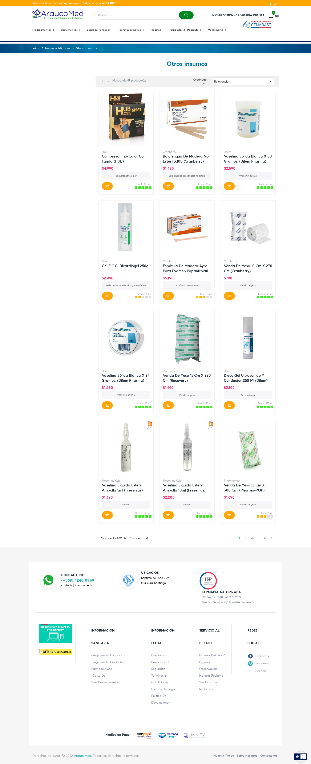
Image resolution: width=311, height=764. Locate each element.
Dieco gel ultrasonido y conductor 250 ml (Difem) (245, 377)
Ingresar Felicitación (213, 655)
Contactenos (268, 755)
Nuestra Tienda (224, 755)
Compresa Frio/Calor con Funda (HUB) (124, 158)
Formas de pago (163, 689)
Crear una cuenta (249, 15)
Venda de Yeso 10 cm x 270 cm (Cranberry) (248, 268)
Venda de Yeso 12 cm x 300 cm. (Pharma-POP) (244, 487)
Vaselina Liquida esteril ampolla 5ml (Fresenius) (122, 487)
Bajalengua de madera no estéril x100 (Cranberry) (186, 158)
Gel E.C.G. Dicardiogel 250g (125, 265)
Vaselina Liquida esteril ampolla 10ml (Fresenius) (184, 487)
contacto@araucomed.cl (77, 585)
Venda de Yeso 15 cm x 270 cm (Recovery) (187, 377)
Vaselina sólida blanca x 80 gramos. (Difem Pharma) (248, 158)
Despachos (159, 655)
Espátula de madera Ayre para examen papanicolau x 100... (185, 268)
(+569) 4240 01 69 (77, 580)
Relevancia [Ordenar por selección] (243, 81)
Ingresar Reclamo (211, 675)
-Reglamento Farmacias (108, 655)
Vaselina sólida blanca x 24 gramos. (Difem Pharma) (126, 377)
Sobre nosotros (247, 755)
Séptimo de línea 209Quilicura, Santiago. (155, 580)
